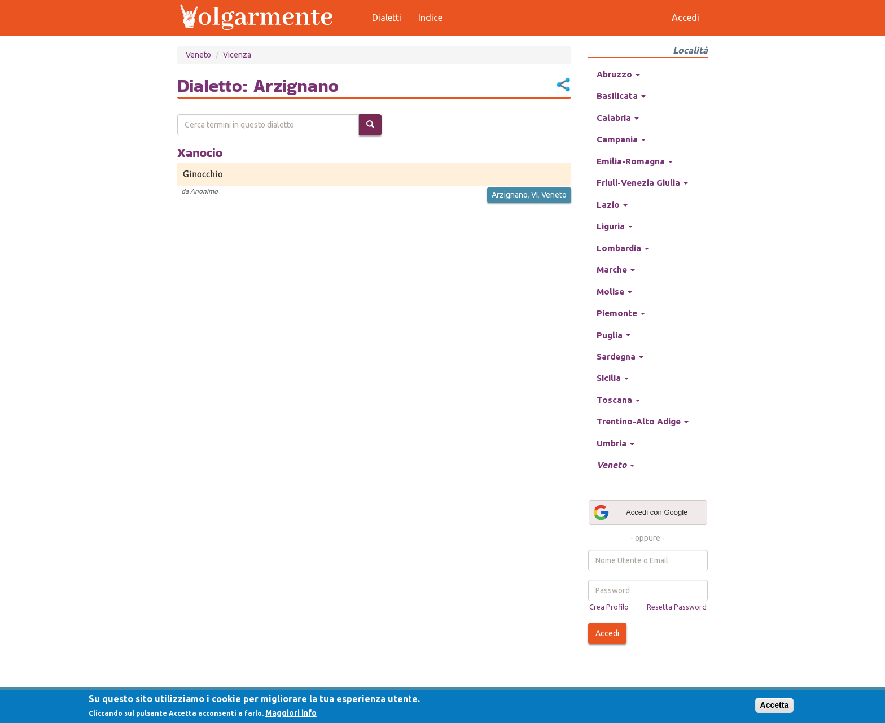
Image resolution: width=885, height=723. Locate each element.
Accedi (607, 633)
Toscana (618, 400)
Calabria (618, 117)
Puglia (613, 335)
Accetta (774, 704)
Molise (614, 291)
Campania (621, 139)
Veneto (198, 54)
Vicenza (237, 54)
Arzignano (510, 194)
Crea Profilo (609, 607)
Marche (616, 269)
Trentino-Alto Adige (643, 421)
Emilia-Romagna (635, 161)
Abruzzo (618, 74)
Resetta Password (677, 607)
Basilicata (621, 95)
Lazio (612, 204)
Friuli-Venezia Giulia (642, 182)
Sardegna (620, 356)
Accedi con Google (640, 512)
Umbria (615, 443)
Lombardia (623, 248)
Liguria (615, 226)
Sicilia (613, 378)
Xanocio (199, 152)
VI (534, 194)
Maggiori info (291, 712)
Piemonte (621, 313)
